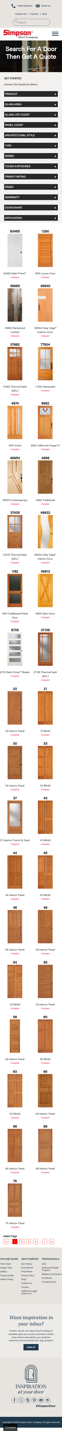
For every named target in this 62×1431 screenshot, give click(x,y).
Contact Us (21, 14)
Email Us (43, 5)
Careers (34, 14)
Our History (26, 1263)
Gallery (3, 1271)
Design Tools (6, 1267)
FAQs (23, 1279)
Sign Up (31, 1347)
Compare (15, 277)
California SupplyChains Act (29, 1292)
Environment (27, 1267)
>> (51, 1241)
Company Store (49, 1281)
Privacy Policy (27, 1275)
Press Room (26, 1271)
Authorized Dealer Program (50, 1269)
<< (5, 1241)
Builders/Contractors (52, 1274)
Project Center (7, 1275)
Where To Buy (6, 1279)
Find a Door (5, 1263)
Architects (47, 1277)
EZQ (44, 14)
